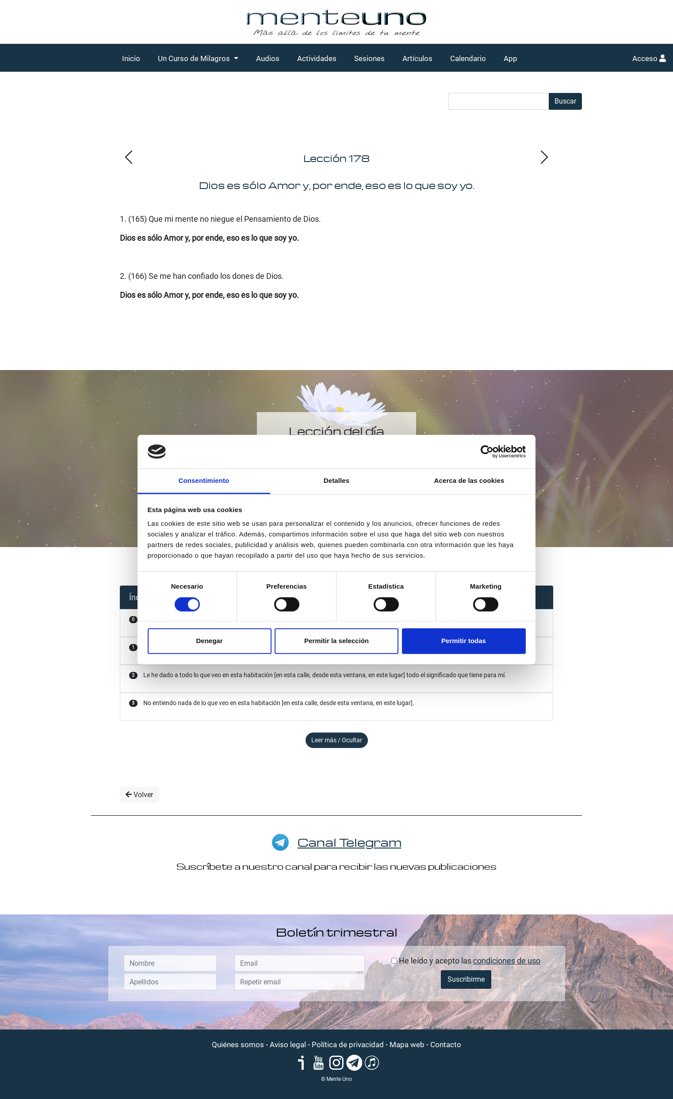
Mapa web (407, 1044)
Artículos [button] (417, 58)
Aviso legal (288, 1044)
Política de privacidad (348, 1044)
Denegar (209, 641)
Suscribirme (466, 979)
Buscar (565, 101)
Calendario (468, 58)
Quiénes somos (238, 1044)
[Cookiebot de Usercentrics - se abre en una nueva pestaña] (487, 451)
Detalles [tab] (336, 481)
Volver (139, 795)
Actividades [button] (316, 58)
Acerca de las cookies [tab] (469, 481)
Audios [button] (267, 58)
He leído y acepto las (465, 960)
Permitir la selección (336, 641)
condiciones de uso (506, 960)
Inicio (131, 58)
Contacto (445, 1044)
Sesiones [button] (369, 58)
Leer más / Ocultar (336, 740)
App (510, 58)
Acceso (649, 58)
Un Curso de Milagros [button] (195, 58)
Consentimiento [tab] (204, 481)
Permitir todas (463, 641)
